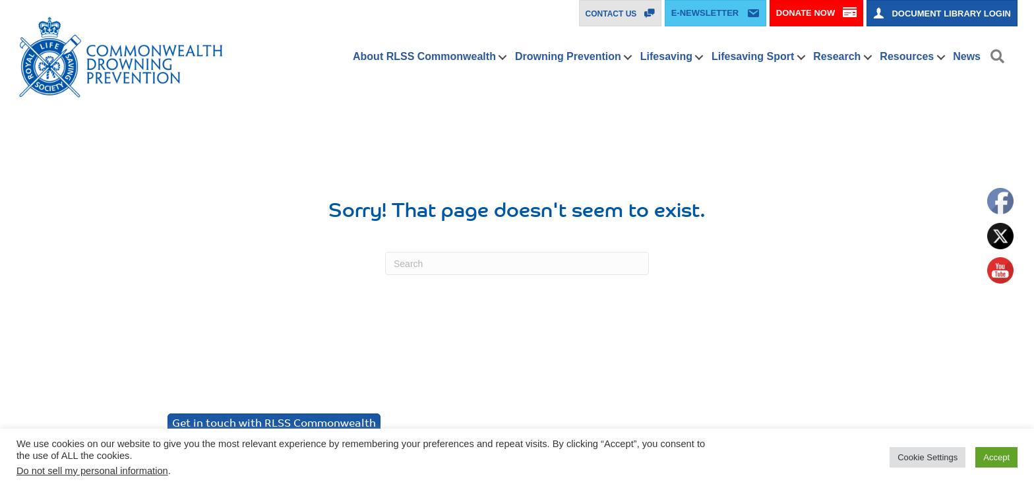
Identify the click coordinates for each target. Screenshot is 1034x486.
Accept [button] (996, 457)
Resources (907, 56)
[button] (503, 57)
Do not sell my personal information (92, 471)
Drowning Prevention (568, 56)
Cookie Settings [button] (927, 457)
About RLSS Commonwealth (424, 56)
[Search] (517, 263)
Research (837, 56)
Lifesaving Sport (753, 56)
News (967, 56)
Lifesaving (666, 56)
